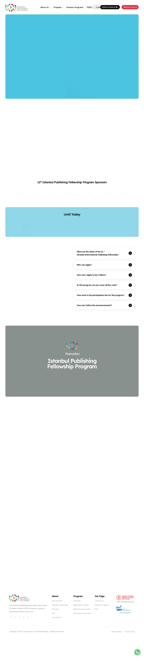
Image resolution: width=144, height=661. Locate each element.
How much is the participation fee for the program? (100, 295)
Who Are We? (57, 601)
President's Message (60, 605)
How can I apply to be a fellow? (91, 275)
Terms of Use (129, 632)
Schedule (77, 601)
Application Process (81, 605)
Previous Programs (74, 7)
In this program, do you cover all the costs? (97, 285)
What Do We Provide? (81, 609)
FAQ (53, 613)
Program (57, 7)
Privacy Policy (116, 632)
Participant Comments (82, 613)
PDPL (89, 7)
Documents (56, 617)
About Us (44, 7)
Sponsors (55, 609)
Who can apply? (84, 265)
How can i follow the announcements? (94, 305)
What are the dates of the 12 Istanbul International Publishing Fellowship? (97, 253)
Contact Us (99, 601)
